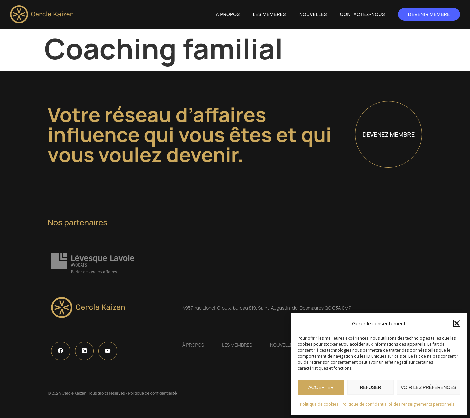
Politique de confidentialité (152, 393)
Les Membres (269, 14)
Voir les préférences (428, 387)
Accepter (320, 387)
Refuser (370, 387)
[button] (456, 323)
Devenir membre (429, 14)
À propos (228, 14)
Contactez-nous (362, 14)
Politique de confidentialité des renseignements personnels (398, 404)
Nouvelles (313, 14)
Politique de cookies (319, 404)
